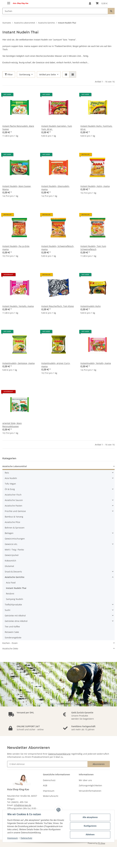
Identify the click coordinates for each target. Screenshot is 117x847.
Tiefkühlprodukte (13, 604)
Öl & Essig (10, 489)
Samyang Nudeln (14, 599)
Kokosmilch (10, 560)
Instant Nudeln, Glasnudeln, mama (55, 188)
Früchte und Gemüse (15, 511)
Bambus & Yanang (14, 516)
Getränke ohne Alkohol (16, 621)
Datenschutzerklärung (59, 753)
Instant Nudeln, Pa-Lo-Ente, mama (16, 248)
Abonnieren (99, 764)
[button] (90, 3)
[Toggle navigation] (8, 2)
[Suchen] (55, 11)
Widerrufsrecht (50, 796)
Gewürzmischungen (15, 538)
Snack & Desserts (13, 571)
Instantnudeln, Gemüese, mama (18, 363)
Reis (7, 472)
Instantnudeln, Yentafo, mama (95, 363)
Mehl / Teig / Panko (14, 549)
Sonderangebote (13, 637)
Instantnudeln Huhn (90, 306)
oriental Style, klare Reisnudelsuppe (12, 425)
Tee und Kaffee (12, 626)
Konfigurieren (90, 826)
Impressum (48, 790)
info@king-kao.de (22, 805)
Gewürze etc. (11, 544)
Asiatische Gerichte (14, 577)
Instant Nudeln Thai (16, 588)
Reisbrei (10, 593)
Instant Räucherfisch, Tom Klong (57, 306)
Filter (9, 74)
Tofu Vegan (10, 483)
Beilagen (9, 533)
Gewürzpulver (12, 555)
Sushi (7, 610)
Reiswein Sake (12, 632)
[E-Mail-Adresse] (47, 764)
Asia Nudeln (11, 478)
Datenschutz (49, 780)
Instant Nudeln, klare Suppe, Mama (16, 188)
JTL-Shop (101, 843)
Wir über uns (85, 780)
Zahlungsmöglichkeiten (90, 785)
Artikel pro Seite (47, 74)
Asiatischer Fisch (13, 494)
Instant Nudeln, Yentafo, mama (18, 306)
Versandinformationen (90, 790)
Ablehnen (90, 834)
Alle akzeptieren (90, 817)
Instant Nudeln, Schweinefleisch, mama (57, 248)
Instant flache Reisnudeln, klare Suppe (18, 128)
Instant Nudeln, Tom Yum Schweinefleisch (93, 248)
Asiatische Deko (10, 648)
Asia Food (11, 582)
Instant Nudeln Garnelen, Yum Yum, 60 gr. (56, 128)
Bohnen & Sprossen (14, 527)
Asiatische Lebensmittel (14, 466)
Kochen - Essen (10, 643)
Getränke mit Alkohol (15, 615)
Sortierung (24, 74)
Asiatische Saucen (14, 500)
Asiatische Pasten (13, 505)
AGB (45, 785)
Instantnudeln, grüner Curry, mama (55, 365)
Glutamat (9, 566)
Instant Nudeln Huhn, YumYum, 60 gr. (96, 128)
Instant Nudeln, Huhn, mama (95, 186)
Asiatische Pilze (12, 522)
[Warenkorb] (101, 3)
